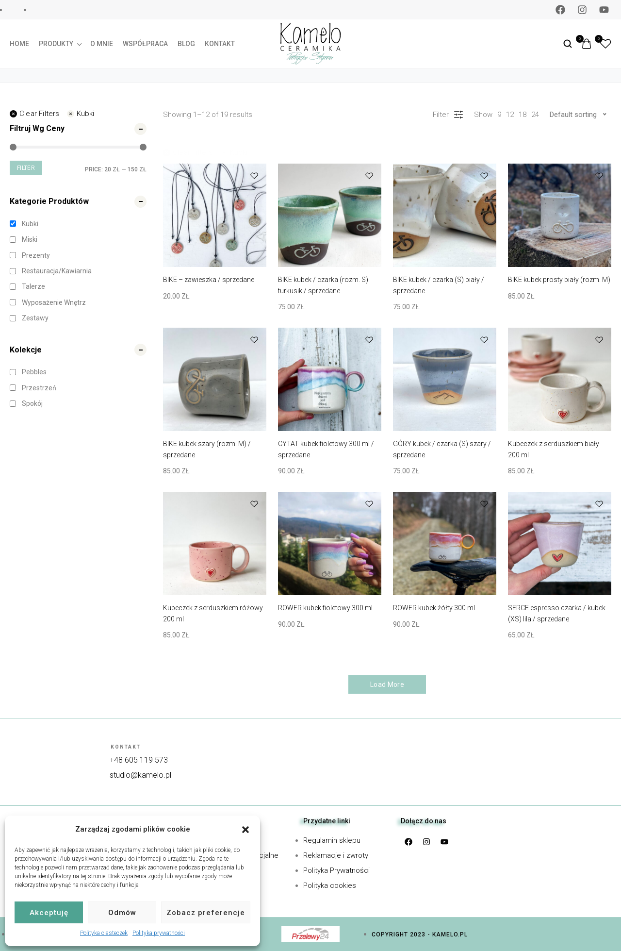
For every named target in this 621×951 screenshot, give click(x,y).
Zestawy (35, 318)
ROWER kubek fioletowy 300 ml (325, 608)
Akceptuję (49, 912)
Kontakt (220, 43)
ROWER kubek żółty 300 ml (434, 608)
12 (510, 114)
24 (535, 114)
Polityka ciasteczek (104, 933)
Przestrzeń (39, 388)
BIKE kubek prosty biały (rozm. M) (559, 280)
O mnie (101, 43)
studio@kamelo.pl (140, 775)
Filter (26, 168)
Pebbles (34, 372)
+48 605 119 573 (139, 760)
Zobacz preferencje (205, 912)
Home (19, 43)
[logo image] (310, 43)
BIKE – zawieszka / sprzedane (208, 280)
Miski (29, 239)
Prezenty (36, 255)
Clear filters (35, 113)
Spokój (32, 403)
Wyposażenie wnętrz (54, 302)
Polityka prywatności (158, 933)
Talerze (33, 286)
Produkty (60, 43)
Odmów (122, 912)
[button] (245, 829)
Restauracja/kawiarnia (57, 271)
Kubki (81, 113)
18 (522, 114)
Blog (186, 43)
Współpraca (145, 43)
